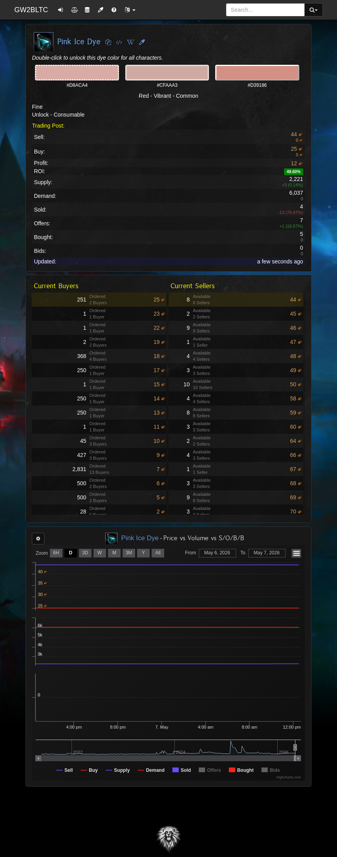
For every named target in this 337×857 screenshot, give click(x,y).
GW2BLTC (31, 10)
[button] (130, 10)
